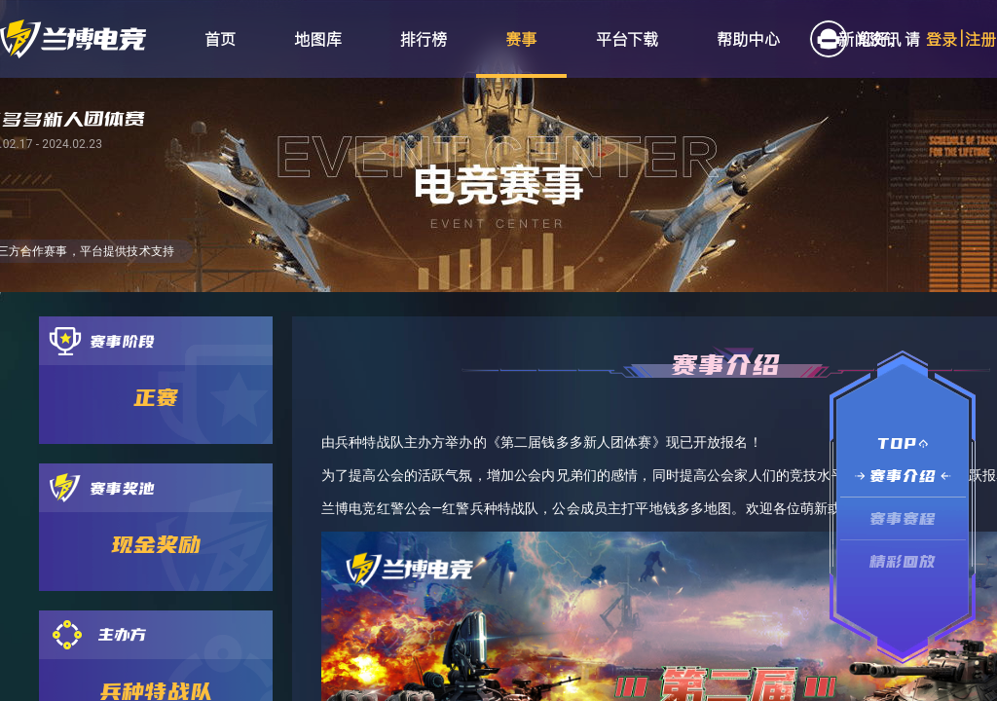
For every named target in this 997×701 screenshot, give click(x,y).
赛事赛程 (903, 518)
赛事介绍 (903, 475)
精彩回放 (903, 561)
